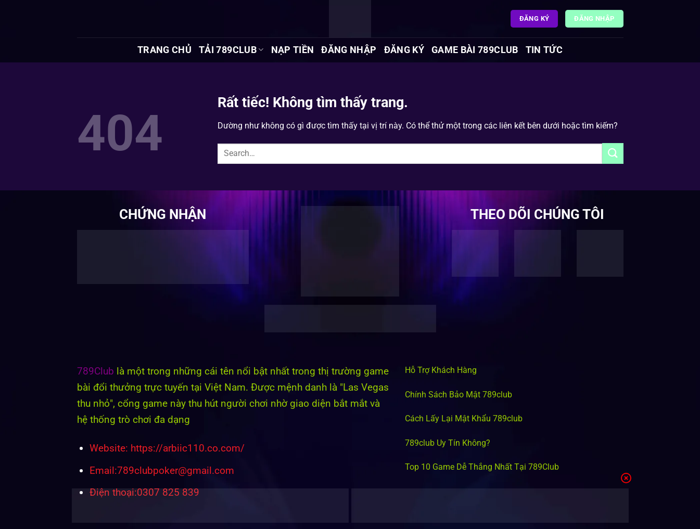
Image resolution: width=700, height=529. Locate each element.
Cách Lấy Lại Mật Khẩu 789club (464, 418)
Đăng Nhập (348, 50)
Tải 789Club (231, 50)
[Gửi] (612, 153)
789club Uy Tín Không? (447, 443)
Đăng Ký (404, 50)
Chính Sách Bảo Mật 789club (458, 394)
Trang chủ (164, 50)
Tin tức (544, 50)
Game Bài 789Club (474, 50)
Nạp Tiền (292, 50)
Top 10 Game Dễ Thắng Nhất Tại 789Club (482, 467)
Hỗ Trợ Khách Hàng (441, 370)
